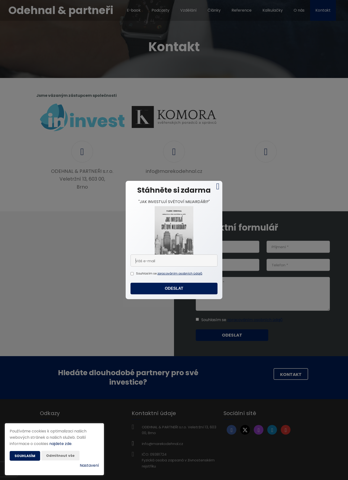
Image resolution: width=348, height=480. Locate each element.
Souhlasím (24, 455)
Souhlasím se (146, 273)
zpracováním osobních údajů (179, 273)
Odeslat (174, 288)
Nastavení (89, 465)
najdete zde (60, 443)
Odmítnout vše (60, 455)
